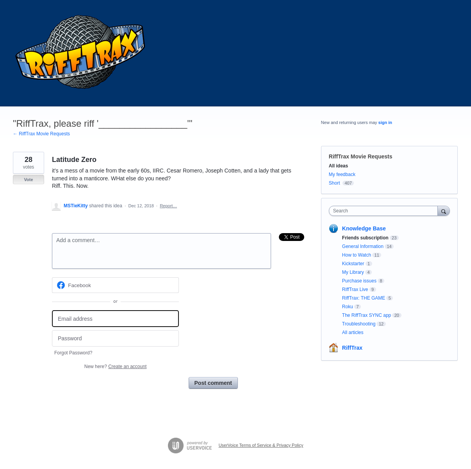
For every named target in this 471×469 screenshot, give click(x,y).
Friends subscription (365, 238)
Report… (168, 205)
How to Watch (356, 255)
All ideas (338, 166)
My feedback (342, 174)
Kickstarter (353, 263)
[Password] (115, 338)
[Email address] (115, 318)
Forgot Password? (73, 353)
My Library (353, 272)
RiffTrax (352, 348)
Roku (347, 306)
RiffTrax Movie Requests (360, 156)
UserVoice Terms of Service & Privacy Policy (261, 445)
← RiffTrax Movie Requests (41, 134)
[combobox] (385, 211)
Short (334, 183)
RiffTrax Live (355, 289)
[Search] (443, 211)
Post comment (213, 383)
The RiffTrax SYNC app (366, 315)
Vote (28, 179)
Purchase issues (359, 281)
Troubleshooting (359, 324)
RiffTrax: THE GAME (363, 298)
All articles (353, 332)
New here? (115, 366)
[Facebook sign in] (115, 285)
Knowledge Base (364, 228)
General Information (363, 246)
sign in (385, 122)
